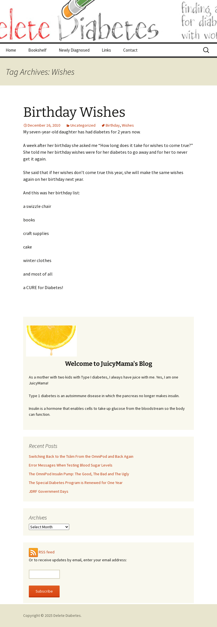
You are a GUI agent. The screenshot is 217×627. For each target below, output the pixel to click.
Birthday (113, 125)
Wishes (128, 125)
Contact (130, 50)
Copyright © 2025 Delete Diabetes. (52, 615)
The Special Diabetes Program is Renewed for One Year (76, 482)
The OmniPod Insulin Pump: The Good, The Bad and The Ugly (79, 473)
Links (106, 50)
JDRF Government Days (48, 491)
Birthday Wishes (74, 112)
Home (11, 50)
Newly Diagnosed (74, 50)
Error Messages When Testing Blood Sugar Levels (70, 465)
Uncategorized (83, 125)
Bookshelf (37, 50)
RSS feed (47, 552)
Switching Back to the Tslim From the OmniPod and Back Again (81, 456)
